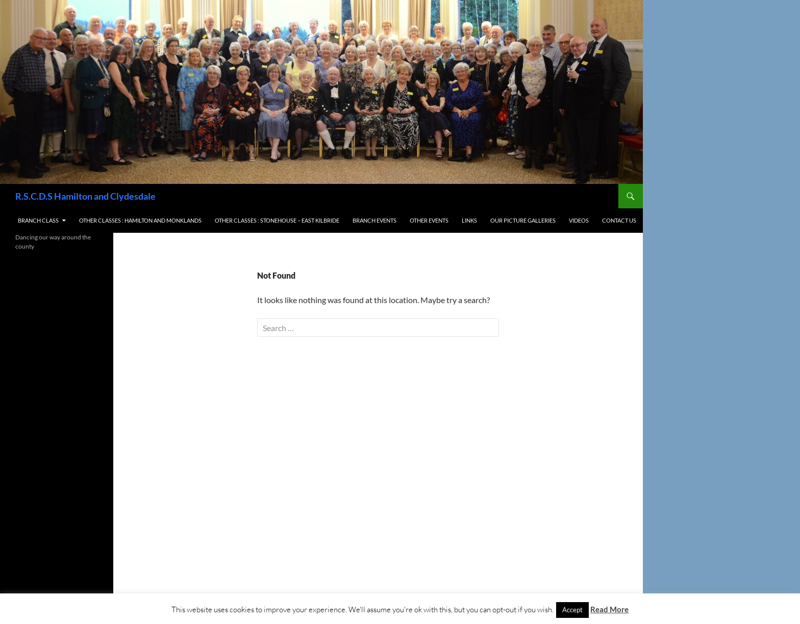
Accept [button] (572, 610)
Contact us (619, 220)
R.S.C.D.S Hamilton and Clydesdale (85, 196)
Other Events (429, 220)
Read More (609, 609)
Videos (579, 220)
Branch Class (38, 220)
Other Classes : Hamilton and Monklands (140, 220)
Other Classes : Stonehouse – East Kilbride (277, 220)
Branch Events (374, 220)
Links (469, 220)
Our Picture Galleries (523, 220)
